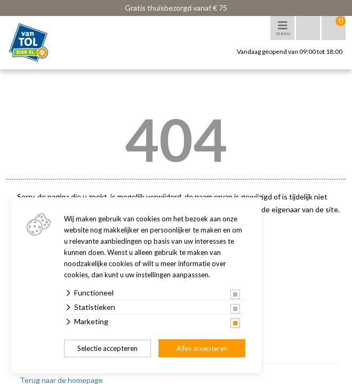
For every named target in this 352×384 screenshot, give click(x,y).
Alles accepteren (202, 348)
